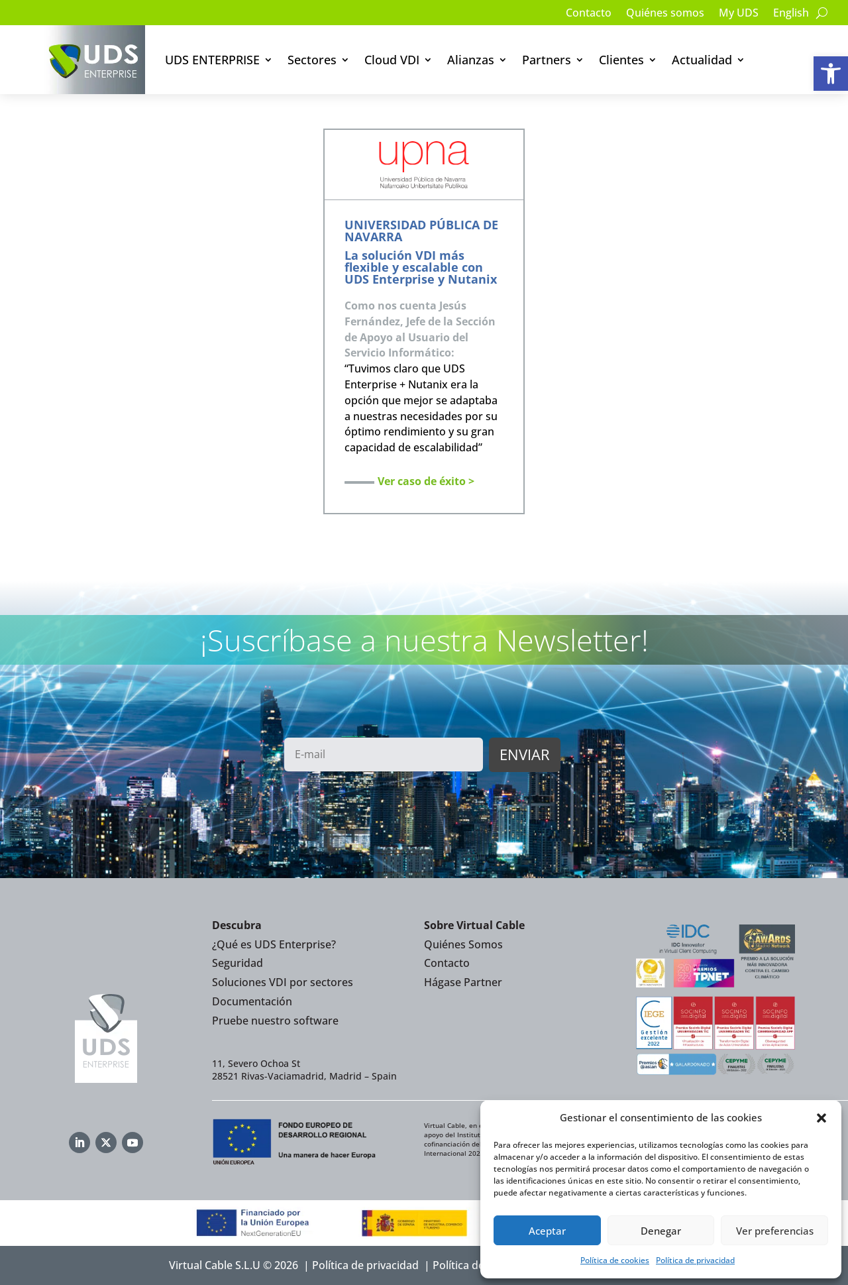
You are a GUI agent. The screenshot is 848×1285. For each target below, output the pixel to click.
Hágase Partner (463, 982)
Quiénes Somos (463, 944)
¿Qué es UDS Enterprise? (274, 944)
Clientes (621, 60)
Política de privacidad (695, 1260)
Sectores (312, 60)
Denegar (661, 1230)
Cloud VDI (391, 60)
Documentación (252, 1001)
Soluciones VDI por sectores (282, 982)
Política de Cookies (480, 1265)
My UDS (739, 14)
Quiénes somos (665, 14)
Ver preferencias (775, 1230)
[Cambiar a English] (791, 15)
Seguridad (237, 963)
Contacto (588, 14)
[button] (831, 73)
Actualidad (702, 60)
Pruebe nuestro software (275, 1020)
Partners (546, 60)
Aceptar (547, 1230)
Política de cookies (614, 1260)
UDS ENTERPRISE (212, 60)
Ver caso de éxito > (426, 481)
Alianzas (470, 60)
